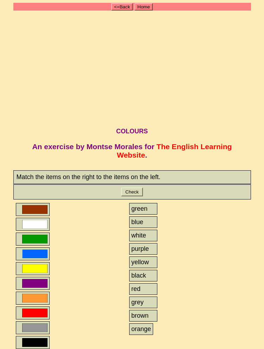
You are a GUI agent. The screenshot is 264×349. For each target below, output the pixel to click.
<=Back (122, 6)
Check (132, 192)
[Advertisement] (133, 68)
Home (143, 6)
